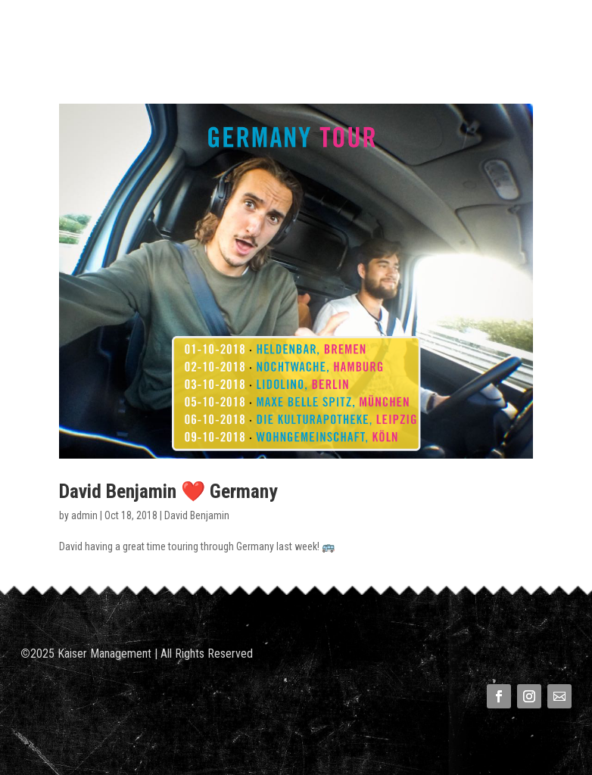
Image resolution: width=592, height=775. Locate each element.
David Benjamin (196, 515)
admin (84, 515)
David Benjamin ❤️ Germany (168, 491)
